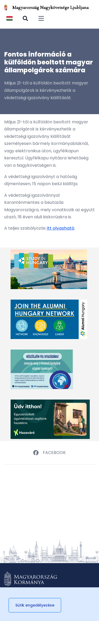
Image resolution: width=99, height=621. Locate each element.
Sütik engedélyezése (34, 605)
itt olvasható (60, 228)
